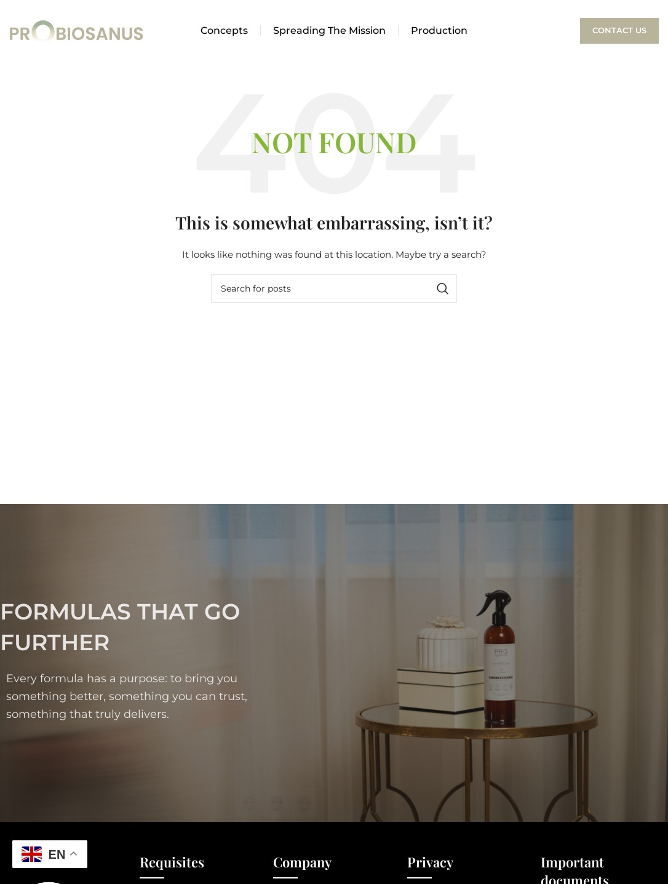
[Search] (334, 288)
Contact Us (619, 30)
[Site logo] (77, 30)
